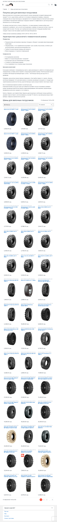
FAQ (5, 513)
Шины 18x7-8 (40, 132)
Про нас (6, 511)
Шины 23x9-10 (24, 205)
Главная (5, 9)
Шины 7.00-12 (7, 181)
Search (49, 4)
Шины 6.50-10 (41, 181)
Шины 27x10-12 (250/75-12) (26, 181)
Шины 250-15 (41, 156)
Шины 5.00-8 (6, 132)
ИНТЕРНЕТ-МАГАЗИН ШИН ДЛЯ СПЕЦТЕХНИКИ (14, 1)
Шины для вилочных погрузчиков (11, 108)
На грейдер (23, 303)
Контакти (6, 516)
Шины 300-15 (24, 156)
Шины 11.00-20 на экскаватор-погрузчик (45, 353)
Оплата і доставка (9, 518)
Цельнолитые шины (42, 303)
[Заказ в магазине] (45, 104)
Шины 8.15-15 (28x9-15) (9, 156)
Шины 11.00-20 (45, 352)
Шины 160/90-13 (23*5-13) (26, 278)
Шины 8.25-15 (24, 327)
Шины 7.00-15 (15, 401)
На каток (40, 352)
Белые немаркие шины (9, 425)
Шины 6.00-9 (7, 108)
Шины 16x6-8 (24, 230)
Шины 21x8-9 (41, 205)
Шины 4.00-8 (15, 327)
